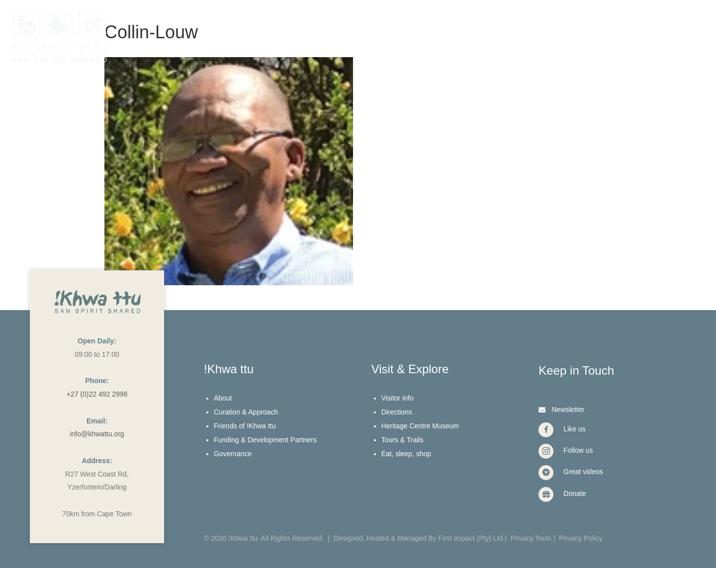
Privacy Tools (531, 538)
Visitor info (397, 398)
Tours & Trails (402, 440)
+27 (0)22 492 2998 (97, 394)
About (223, 398)
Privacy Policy (580, 538)
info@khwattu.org (97, 434)
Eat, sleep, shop (406, 454)
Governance (233, 454)
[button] (560, 409)
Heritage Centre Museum (420, 426)
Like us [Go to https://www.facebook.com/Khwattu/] (574, 429)
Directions (396, 412)
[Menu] (680, 23)
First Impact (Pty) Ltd (471, 538)
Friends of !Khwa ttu (245, 426)
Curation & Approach (246, 412)
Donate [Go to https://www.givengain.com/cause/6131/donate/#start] (574, 493)
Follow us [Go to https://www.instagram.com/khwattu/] (578, 450)
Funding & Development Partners (265, 440)
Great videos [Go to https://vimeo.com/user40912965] (583, 472)
